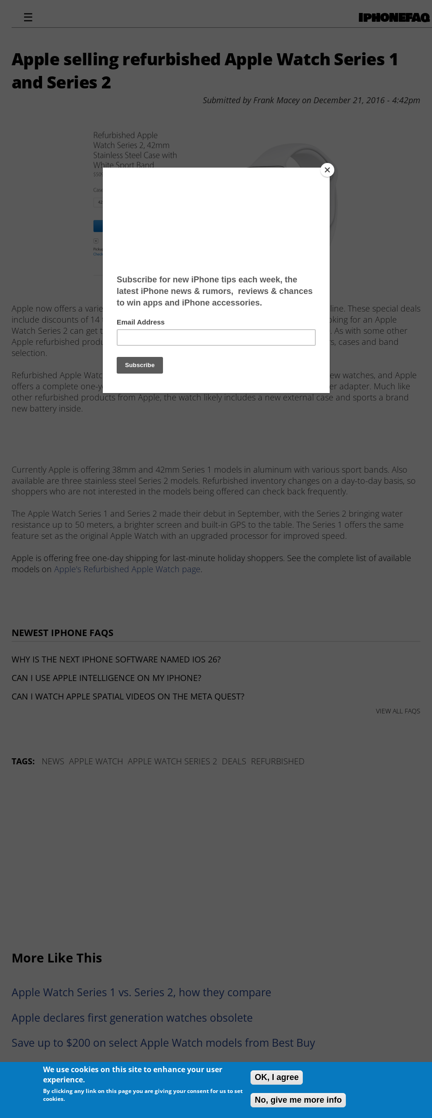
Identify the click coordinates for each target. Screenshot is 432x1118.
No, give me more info (298, 1100)
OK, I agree (277, 1077)
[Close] (327, 170)
